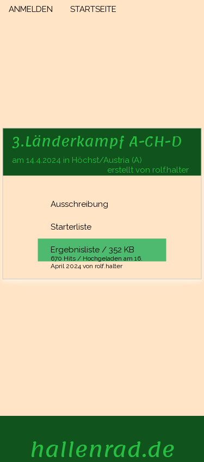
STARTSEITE (93, 9)
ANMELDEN (31, 9)
